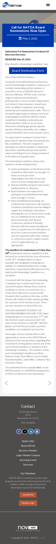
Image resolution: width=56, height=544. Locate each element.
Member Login (28, 503)
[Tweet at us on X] (25, 431)
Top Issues (28, 42)
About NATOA (28, 445)
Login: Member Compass (28, 455)
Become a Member (28, 450)
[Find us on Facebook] (19, 431)
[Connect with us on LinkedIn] (31, 431)
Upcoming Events (28, 460)
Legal (42, 537)
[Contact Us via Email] (37, 431)
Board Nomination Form (28, 70)
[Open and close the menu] (38, 5)
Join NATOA (28, 495)
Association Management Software (27, 528)
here (39, 367)
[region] (50, 383)
